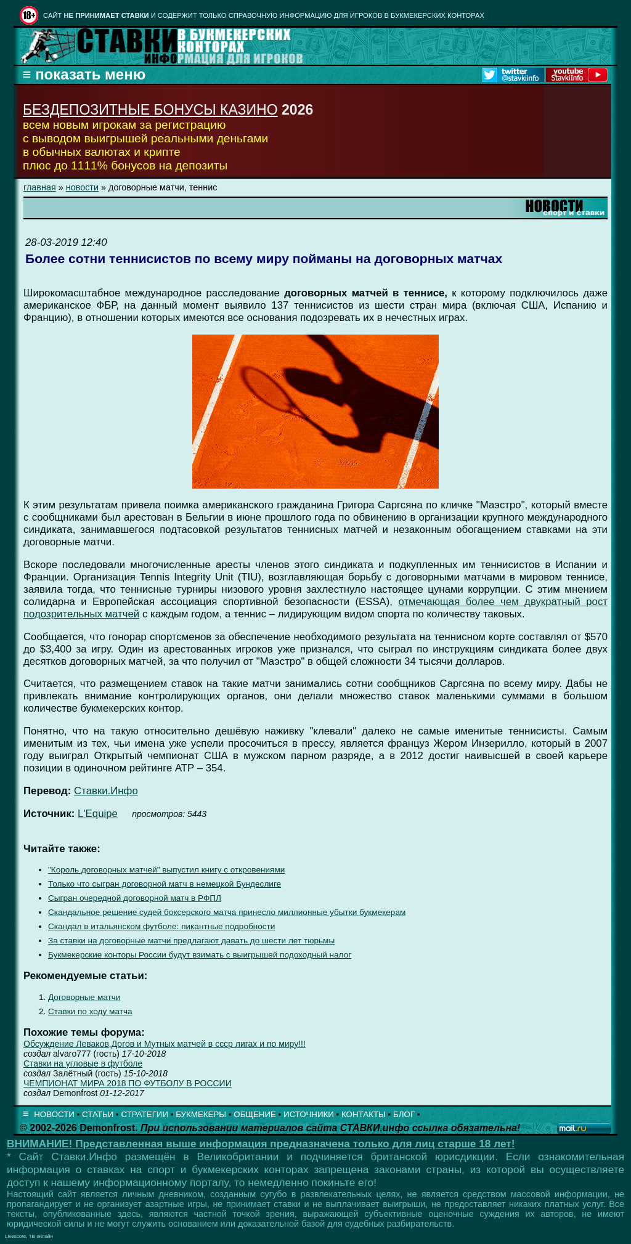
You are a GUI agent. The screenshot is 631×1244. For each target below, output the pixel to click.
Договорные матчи (84, 997)
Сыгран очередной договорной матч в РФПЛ (134, 898)
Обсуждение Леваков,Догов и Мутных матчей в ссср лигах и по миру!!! (164, 1044)
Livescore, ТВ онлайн (29, 1236)
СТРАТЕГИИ (144, 1114)
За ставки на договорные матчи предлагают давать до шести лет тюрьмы (191, 940)
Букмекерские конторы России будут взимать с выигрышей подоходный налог (199, 954)
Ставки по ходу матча (90, 1011)
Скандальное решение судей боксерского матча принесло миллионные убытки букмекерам (226, 912)
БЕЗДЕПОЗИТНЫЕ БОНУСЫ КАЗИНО (150, 110)
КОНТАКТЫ (363, 1114)
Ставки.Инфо (106, 791)
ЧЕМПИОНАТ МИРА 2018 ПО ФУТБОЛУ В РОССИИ (127, 1083)
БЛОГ (404, 1114)
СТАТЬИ (97, 1114)
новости (82, 187)
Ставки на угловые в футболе (82, 1063)
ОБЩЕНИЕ (255, 1114)
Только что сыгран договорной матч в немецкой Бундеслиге (164, 883)
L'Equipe (98, 813)
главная (39, 187)
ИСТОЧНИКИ (308, 1114)
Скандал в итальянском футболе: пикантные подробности (161, 926)
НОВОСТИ (54, 1114)
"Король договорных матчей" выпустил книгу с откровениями (166, 869)
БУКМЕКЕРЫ (201, 1114)
